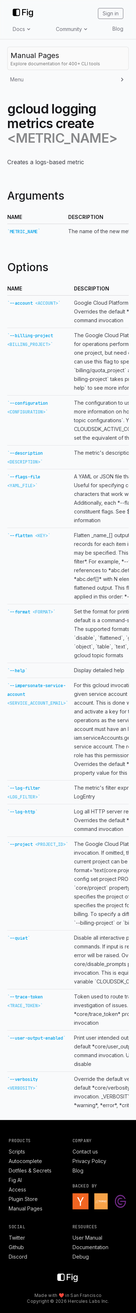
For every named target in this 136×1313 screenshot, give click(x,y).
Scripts (17, 1151)
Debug (81, 1257)
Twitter (17, 1238)
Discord (18, 1257)
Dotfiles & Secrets (30, 1170)
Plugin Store (23, 1199)
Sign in (111, 13)
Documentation (90, 1247)
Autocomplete (25, 1161)
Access (17, 1189)
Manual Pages (25, 1208)
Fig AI (15, 1180)
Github (16, 1247)
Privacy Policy (89, 1161)
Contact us (85, 1151)
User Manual (87, 1238)
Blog (117, 29)
